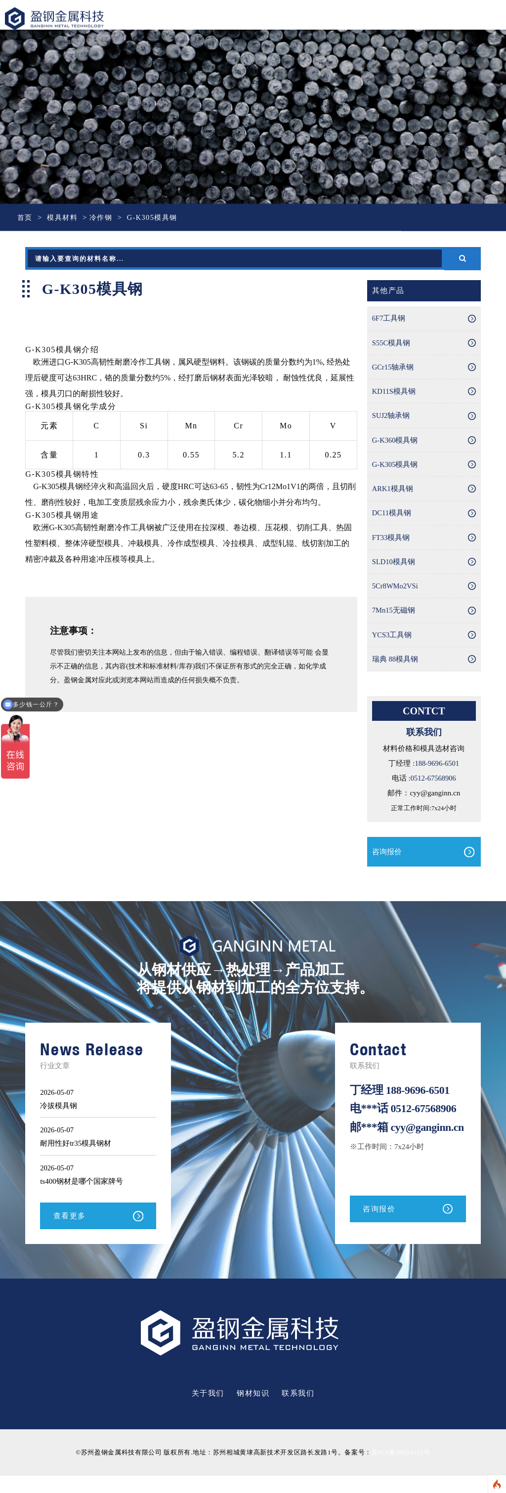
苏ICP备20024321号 (400, 1470)
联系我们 (298, 1411)
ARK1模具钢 (393, 495)
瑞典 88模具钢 (395, 672)
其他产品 (388, 291)
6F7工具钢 (389, 319)
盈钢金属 (60, 19)
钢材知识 (253, 1411)
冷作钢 (104, 217)
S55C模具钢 (391, 344)
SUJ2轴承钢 (391, 420)
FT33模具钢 (391, 546)
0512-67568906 (433, 791)
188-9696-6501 (437, 777)
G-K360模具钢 (395, 445)
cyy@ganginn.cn (387, 1152)
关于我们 (208, 1411)
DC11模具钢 (392, 521)
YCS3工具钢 (392, 647)
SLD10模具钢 (394, 571)
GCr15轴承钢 (393, 369)
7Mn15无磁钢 (394, 621)
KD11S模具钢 (394, 395)
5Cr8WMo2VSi (396, 596)
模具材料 (64, 217)
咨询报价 (387, 865)
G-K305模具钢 (395, 470)
